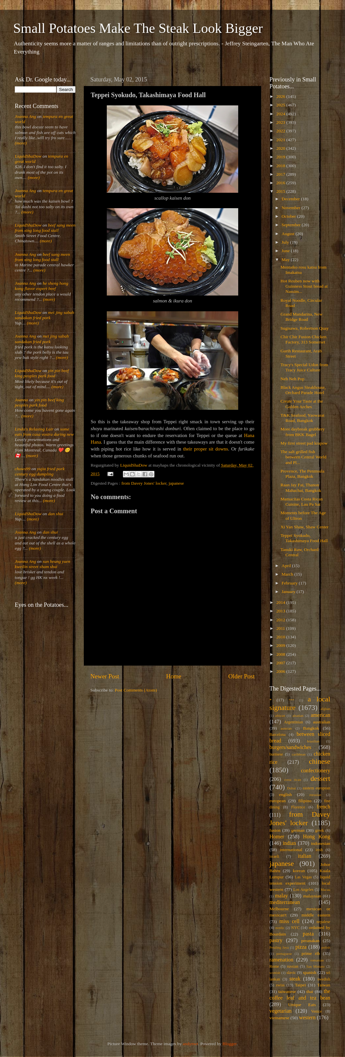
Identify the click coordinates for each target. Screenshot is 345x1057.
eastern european (316, 788)
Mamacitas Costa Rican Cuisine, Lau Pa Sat (302, 501)
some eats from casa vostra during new (44, 432)
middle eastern (316, 915)
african (280, 715)
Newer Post (104, 676)
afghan (325, 709)
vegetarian (280, 1011)
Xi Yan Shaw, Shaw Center (305, 526)
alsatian (297, 715)
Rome (274, 966)
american (320, 715)
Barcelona (277, 734)
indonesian (321, 843)
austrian (286, 728)
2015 (281, 191)
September (292, 224)
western (307, 1018)
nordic (280, 928)
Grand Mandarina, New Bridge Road (302, 317)
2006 (281, 671)
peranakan (310, 940)
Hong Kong (316, 837)
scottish (274, 973)
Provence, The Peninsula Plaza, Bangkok (303, 474)
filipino (304, 800)
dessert (320, 778)
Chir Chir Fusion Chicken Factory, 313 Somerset (304, 339)
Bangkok (311, 728)
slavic (291, 972)
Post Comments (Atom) (136, 690)
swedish (323, 979)
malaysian (312, 895)
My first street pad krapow (304, 443)
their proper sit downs (205, 448)
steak (294, 979)
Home (173, 676)
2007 (281, 662)
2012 (281, 619)
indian (289, 843)
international (291, 849)
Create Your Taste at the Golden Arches (302, 404)
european (277, 800)
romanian (317, 960)
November (291, 207)
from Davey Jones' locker (143, 483)
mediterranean (284, 902)
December (291, 198)
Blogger (229, 1043)
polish (326, 947)
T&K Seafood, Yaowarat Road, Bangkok (302, 418)
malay (281, 896)
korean (299, 870)
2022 (281, 130)
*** (291, 700)
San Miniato (315, 966)
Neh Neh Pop (293, 378)
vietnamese (279, 1017)
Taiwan (323, 984)
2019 (281, 156)
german (297, 830)
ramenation (281, 960)
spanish (309, 972)
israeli (274, 856)
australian (321, 721)
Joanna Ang (25, 116)
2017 (281, 174)
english (285, 794)
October (289, 216)
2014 (281, 602)
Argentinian (293, 722)
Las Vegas (303, 877)
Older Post (241, 676)
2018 (281, 165)
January (289, 591)
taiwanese (287, 991)
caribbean (299, 754)
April (287, 565)
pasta (308, 934)
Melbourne (279, 908)
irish (319, 850)
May (286, 259)
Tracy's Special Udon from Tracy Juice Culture (304, 367)
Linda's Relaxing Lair (34, 429)
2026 (281, 96)
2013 (281, 610)
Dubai (291, 788)
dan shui (55, 513)
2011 (281, 628)
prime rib (311, 953)
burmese (276, 754)
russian (292, 966)
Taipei (300, 984)
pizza (301, 947)
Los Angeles (303, 889)
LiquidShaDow (28, 156)
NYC (295, 927)
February (290, 583)
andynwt (190, 1043)
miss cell (289, 921)
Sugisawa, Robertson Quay (305, 328)
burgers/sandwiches (290, 747)
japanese (176, 483)
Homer (276, 837)
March (288, 574)
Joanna (21, 399)
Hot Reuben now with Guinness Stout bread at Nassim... (304, 286)
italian (304, 856)
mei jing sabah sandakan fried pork (44, 315)
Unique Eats (302, 1004)
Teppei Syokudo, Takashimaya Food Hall (304, 538)
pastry (276, 940)
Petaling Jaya (278, 947)
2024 (281, 113)
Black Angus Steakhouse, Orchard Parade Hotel (303, 390)
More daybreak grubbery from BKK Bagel (303, 432)
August (288, 233)
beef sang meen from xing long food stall (45, 228)
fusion (275, 830)
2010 (281, 636)
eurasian (315, 795)
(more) (21, 143)
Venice (316, 1011)
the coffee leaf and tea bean (299, 994)
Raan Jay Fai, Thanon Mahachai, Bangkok (301, 487)
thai (310, 991)
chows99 (22, 468)
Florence (298, 807)
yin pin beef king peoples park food (42, 373)
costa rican (292, 780)
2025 (281, 104)
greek (319, 830)
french (323, 807)
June (286, 250)
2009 (281, 645)
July (286, 242)
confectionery (315, 771)
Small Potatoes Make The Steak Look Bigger (138, 28)
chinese (319, 761)
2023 (281, 122)
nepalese (323, 921)
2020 (281, 148)
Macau (325, 890)
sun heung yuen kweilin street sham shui (42, 564)
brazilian (313, 741)
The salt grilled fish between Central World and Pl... (304, 457)
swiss (280, 985)
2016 (281, 182)
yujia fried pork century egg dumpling (40, 471)
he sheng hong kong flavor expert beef (41, 286)
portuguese (284, 954)
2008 (281, 654)
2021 (281, 139)
